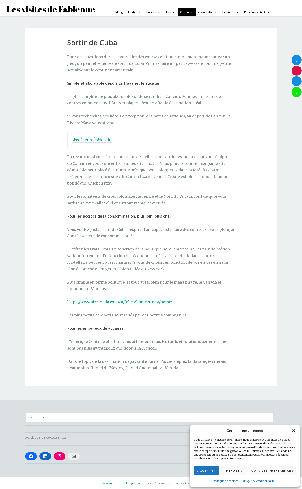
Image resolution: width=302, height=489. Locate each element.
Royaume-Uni (161, 12)
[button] (294, 431)
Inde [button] (134, 12)
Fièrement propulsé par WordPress (127, 483)
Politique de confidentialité (258, 481)
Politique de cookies (225, 481)
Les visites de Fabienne (51, 9)
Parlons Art (257, 12)
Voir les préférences (272, 470)
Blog (119, 12)
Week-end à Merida (92, 139)
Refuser (234, 470)
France (230, 12)
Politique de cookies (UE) (46, 437)
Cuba (187, 12)
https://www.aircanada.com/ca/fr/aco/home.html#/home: (119, 301)
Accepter (206, 470)
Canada (207, 12)
